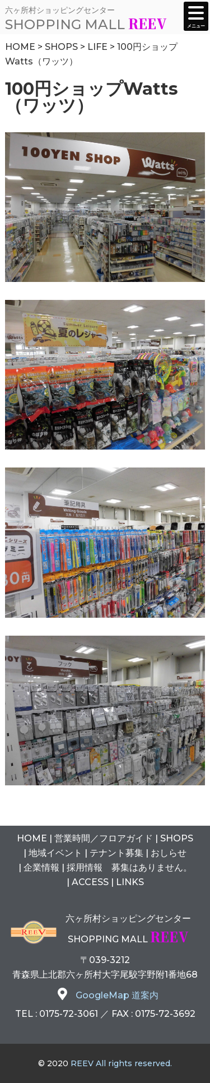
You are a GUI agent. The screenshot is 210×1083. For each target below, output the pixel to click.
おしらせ (168, 853)
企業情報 (41, 867)
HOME (32, 838)
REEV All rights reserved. (121, 1063)
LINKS (130, 882)
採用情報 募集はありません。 (129, 867)
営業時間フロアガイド (103, 838)
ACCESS (90, 882)
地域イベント (55, 853)
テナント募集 (116, 853)
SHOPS (176, 838)
